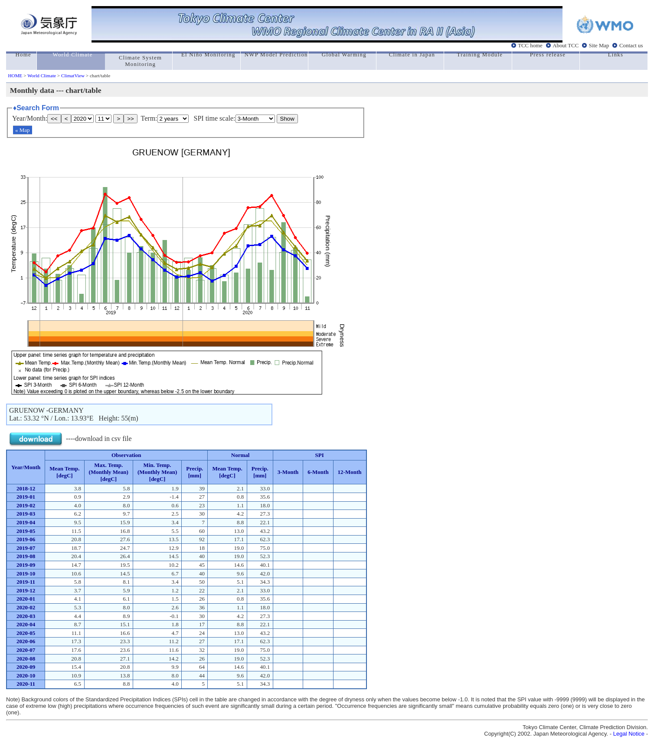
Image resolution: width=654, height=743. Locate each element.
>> (130, 118)
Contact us (631, 46)
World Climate (41, 75)
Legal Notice (628, 733)
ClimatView (73, 75)
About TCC (566, 46)
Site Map (599, 46)
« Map (22, 130)
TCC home (530, 46)
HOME (15, 75)
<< (54, 118)
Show (287, 118)
